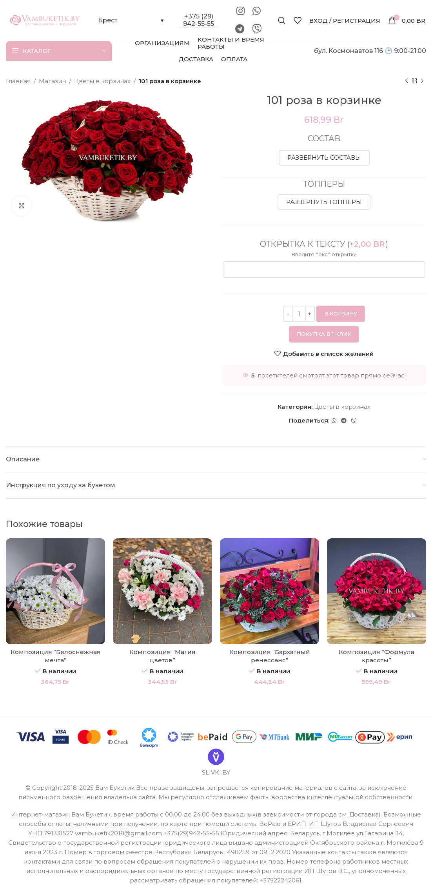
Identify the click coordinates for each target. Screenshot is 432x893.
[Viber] (256, 29)
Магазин (52, 81)
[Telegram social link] (239, 29)
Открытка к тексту (324, 244)
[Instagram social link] (240, 11)
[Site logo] (45, 20)
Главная (18, 81)
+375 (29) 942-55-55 (198, 20)
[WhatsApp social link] (257, 11)
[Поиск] (282, 20)
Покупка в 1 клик (324, 334)
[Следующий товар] (422, 81)
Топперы (324, 184)
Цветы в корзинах (102, 81)
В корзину (340, 313)
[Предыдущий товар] (406, 81)
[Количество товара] (299, 314)
